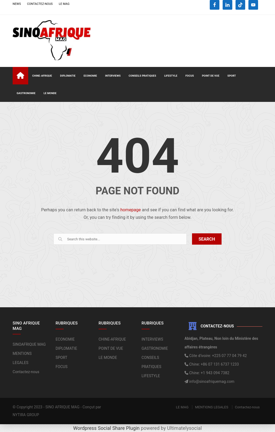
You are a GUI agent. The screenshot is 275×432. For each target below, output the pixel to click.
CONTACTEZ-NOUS (40, 4)
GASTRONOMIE (26, 93)
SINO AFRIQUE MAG (62, 407)
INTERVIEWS (113, 75)
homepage (130, 209)
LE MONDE (50, 93)
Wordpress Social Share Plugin (107, 428)
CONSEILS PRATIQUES (142, 75)
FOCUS (189, 75)
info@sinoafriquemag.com (211, 381)
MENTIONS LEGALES (211, 407)
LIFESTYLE (170, 75)
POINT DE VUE (210, 75)
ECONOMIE (90, 75)
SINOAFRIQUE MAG (29, 344)
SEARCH (206, 239)
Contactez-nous (26, 372)
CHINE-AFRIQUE (42, 75)
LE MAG (64, 4)
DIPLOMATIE (67, 75)
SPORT (231, 75)
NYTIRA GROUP (26, 415)
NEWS (17, 4)
